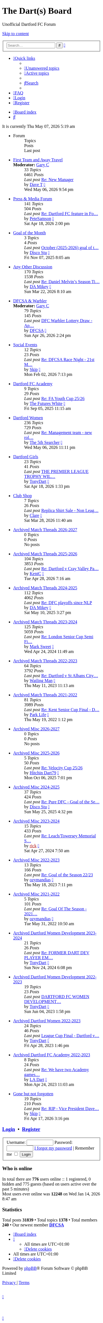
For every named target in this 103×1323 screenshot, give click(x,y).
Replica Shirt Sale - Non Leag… (69, 510)
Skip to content (15, 33)
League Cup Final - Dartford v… (70, 1035)
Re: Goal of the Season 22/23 (67, 874)
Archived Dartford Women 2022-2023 (46, 1020)
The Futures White (46, 403)
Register (31, 1129)
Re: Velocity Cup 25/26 (61, 767)
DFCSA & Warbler (30, 301)
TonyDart (38, 481)
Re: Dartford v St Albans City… (69, 675)
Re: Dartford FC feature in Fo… (69, 213)
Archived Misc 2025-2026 (36, 753)
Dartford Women (28, 417)
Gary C (42, 164)
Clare (34, 515)
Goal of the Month (29, 232)
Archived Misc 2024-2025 (36, 787)
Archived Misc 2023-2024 (36, 821)
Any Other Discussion (32, 266)
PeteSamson (40, 218)
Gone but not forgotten (33, 1093)
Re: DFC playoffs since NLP (66, 602)
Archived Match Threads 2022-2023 (45, 660)
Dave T (36, 184)
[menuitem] (41, 68)
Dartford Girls (25, 456)
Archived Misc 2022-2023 (36, 860)
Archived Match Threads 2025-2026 (45, 553)
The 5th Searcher (45, 442)
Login (8, 1129)
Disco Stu (38, 252)
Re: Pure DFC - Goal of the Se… (70, 802)
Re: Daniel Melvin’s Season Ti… (70, 281)
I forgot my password (53, 1148)
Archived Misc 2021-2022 (36, 894)
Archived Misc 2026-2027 (36, 729)
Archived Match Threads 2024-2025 (45, 588)
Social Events (25, 344)
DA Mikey (39, 286)
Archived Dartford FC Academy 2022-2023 (51, 1054)
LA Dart (37, 1079)
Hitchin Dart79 (43, 772)
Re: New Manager (57, 179)
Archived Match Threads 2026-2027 (45, 529)
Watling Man (41, 680)
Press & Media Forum (32, 198)
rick (33, 845)
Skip (34, 369)
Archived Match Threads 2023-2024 (45, 622)
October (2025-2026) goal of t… (70, 247)
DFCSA (37, 330)
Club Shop (22, 495)
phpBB (30, 1268)
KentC (35, 573)
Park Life (38, 714)
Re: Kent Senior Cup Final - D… (70, 709)
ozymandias (40, 879)
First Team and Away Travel (38, 159)
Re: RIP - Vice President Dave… (70, 1108)
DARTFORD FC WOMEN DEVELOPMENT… (56, 999)
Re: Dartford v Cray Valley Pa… (70, 568)
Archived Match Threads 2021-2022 (45, 695)
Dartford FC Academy (32, 383)
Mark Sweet (40, 646)
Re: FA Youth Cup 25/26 (63, 398)
